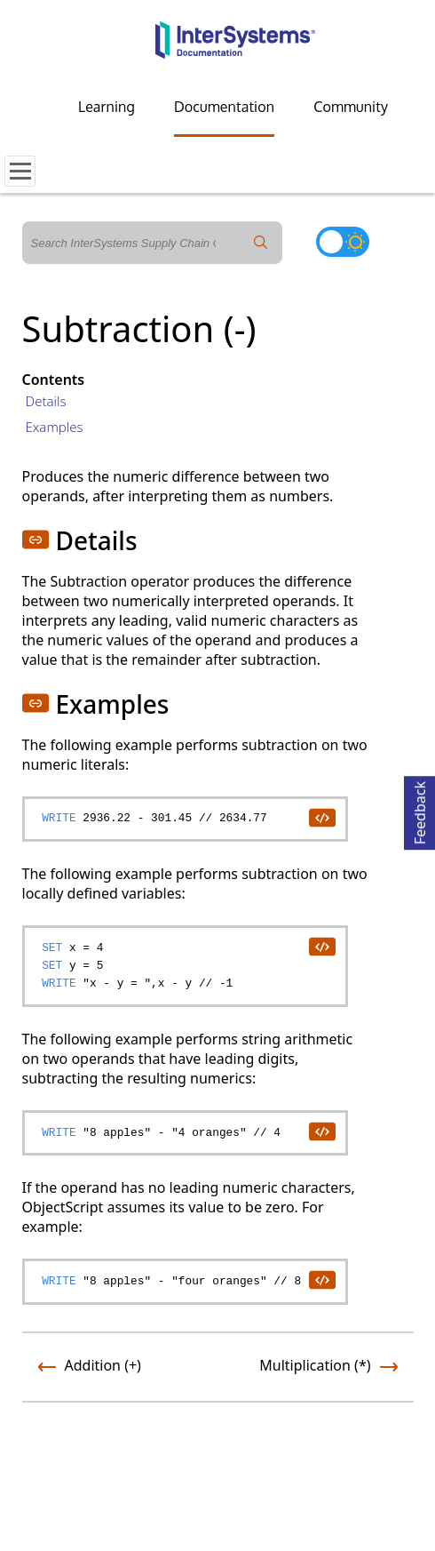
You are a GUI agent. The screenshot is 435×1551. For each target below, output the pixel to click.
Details (46, 401)
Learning (106, 107)
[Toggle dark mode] (342, 242)
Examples (54, 427)
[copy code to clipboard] (321, 816)
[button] (35, 539)
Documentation (224, 107)
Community (350, 107)
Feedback (420, 810)
